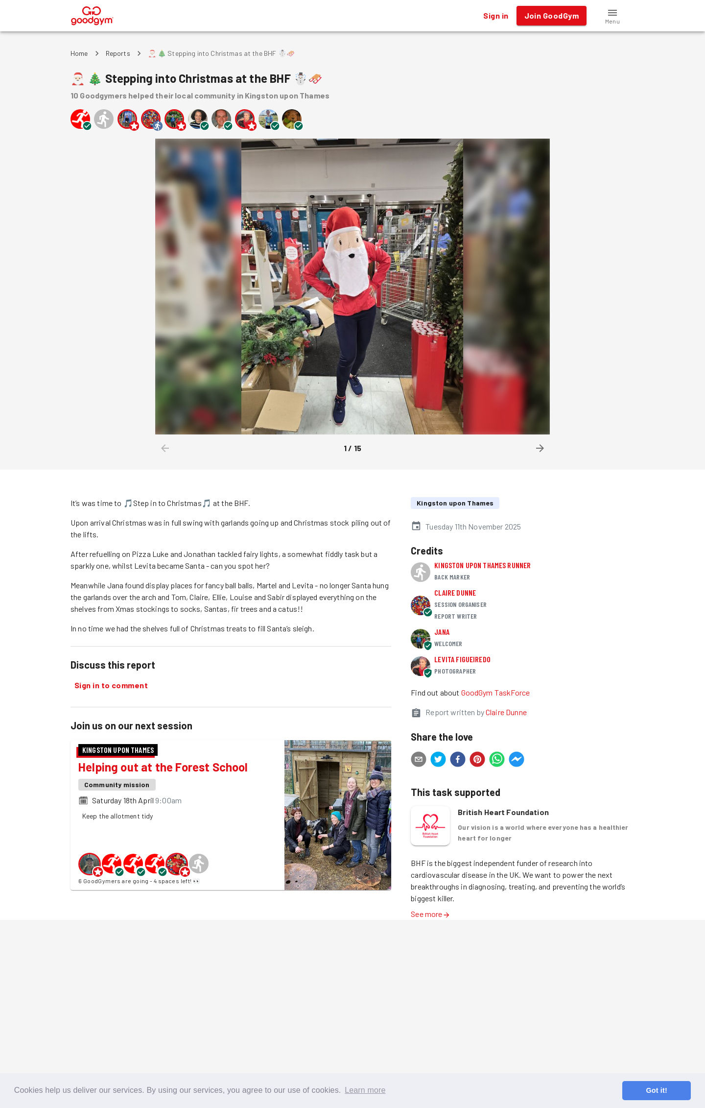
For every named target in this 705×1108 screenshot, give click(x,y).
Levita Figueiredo (462, 659)
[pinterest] (477, 760)
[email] (418, 760)
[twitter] (438, 760)
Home (79, 53)
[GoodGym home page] (92, 14)
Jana (441, 631)
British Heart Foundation (503, 812)
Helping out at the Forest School (163, 767)
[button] (612, 15)
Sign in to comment (111, 685)
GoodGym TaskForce (495, 692)
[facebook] (458, 760)
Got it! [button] (656, 1090)
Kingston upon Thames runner (482, 565)
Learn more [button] (365, 1090)
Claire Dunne (455, 592)
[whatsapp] (497, 760)
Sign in (495, 15)
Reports (118, 53)
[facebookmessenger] (516, 760)
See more (430, 913)
